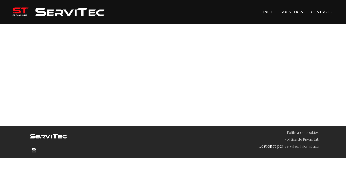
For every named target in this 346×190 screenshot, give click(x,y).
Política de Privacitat (302, 139)
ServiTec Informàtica (302, 146)
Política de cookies (303, 132)
